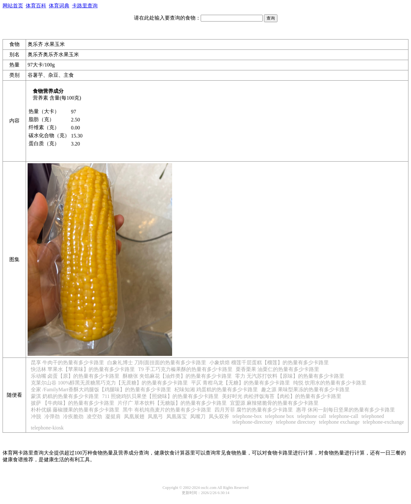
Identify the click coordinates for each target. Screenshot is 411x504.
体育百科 (36, 5)
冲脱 (36, 416)
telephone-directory (252, 422)
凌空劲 (94, 416)
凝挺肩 (113, 416)
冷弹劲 (52, 416)
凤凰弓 (155, 416)
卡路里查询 (85, 5)
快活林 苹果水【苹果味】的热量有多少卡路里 (83, 369)
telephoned (373, 416)
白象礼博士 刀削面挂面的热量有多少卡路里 (156, 362)
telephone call (311, 416)
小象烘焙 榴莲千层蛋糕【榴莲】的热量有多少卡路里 (269, 362)
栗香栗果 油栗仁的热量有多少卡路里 (277, 369)
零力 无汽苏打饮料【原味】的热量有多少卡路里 (289, 376)
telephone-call (343, 416)
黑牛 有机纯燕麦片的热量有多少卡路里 (167, 409)
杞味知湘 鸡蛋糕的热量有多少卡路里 (216, 389)
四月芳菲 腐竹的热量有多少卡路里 (253, 409)
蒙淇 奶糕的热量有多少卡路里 (65, 396)
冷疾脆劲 (73, 416)
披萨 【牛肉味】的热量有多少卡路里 (72, 403)
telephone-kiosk (47, 427)
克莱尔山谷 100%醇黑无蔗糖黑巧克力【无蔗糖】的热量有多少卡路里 (109, 382)
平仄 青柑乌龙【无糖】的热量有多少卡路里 (240, 382)
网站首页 (13, 5)
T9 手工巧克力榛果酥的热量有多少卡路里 (185, 369)
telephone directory (296, 422)
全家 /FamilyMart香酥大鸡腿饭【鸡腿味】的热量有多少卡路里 (101, 389)
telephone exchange (339, 422)
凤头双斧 (219, 416)
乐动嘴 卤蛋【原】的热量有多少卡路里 (75, 376)
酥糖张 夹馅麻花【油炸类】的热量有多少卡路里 (177, 376)
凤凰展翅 (134, 416)
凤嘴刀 (198, 416)
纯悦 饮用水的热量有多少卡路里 (329, 382)
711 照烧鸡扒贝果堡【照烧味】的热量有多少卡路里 (160, 396)
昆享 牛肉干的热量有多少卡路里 (67, 362)
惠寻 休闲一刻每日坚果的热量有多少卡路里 (345, 409)
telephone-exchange (383, 422)
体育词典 (59, 5)
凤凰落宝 (176, 416)
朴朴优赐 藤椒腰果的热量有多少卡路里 (75, 409)
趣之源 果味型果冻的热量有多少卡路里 (305, 389)
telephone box (279, 416)
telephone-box (247, 416)
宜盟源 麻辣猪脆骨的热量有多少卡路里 (274, 403)
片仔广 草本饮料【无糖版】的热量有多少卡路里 (172, 403)
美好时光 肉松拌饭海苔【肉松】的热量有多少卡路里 (281, 396)
